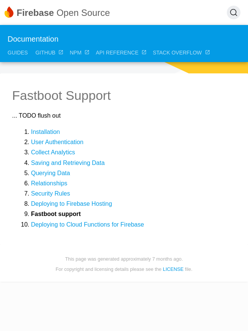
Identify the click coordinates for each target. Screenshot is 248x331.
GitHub (50, 53)
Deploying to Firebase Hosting (71, 203)
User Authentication (57, 142)
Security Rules (50, 193)
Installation (45, 132)
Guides (18, 53)
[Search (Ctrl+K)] (233, 12)
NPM (80, 53)
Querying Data (50, 173)
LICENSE (173, 269)
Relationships (49, 183)
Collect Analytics (53, 152)
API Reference (121, 53)
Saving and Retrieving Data (68, 163)
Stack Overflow (181, 53)
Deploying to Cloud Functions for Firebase (87, 224)
